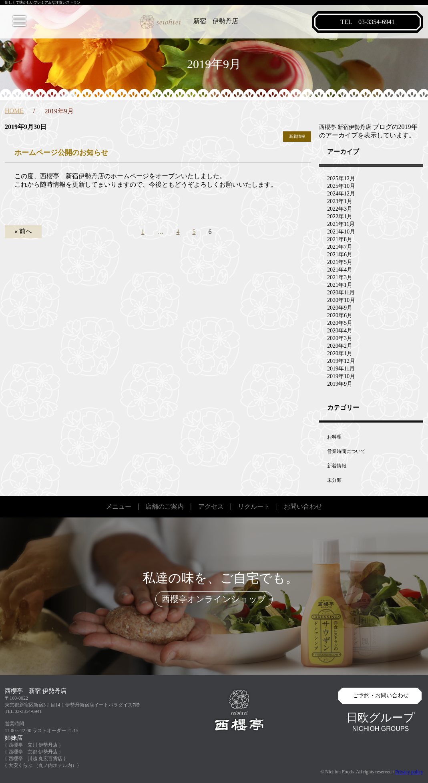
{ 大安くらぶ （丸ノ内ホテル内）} (42, 765)
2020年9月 (339, 308)
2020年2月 (339, 346)
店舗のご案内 (164, 506)
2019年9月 (339, 384)
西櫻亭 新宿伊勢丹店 (345, 127)
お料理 (334, 437)
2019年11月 (341, 369)
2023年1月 (339, 201)
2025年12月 (341, 178)
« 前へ (23, 231)
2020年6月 (339, 315)
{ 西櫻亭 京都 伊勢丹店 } (33, 752)
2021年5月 (339, 262)
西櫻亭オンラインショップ (214, 599)
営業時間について (346, 451)
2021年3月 (339, 277)
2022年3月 (339, 209)
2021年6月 (339, 255)
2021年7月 (339, 247)
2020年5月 (339, 323)
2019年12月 (341, 361)
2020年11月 (341, 293)
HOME (14, 110)
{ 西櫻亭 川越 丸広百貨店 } (35, 758)
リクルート (254, 506)
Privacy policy (409, 772)
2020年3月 (339, 338)
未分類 (334, 480)
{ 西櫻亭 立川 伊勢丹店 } (33, 745)
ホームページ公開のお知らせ (61, 153)
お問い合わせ (303, 506)
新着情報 (297, 136)
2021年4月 (339, 270)
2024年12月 (341, 194)
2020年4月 (339, 331)
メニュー (118, 506)
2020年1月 (339, 353)
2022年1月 (339, 216)
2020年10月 (341, 300)
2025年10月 (341, 186)
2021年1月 (339, 285)
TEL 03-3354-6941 (23, 711)
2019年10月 (341, 376)
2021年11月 (341, 224)
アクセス (211, 506)
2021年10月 (341, 232)
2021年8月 (339, 239)
